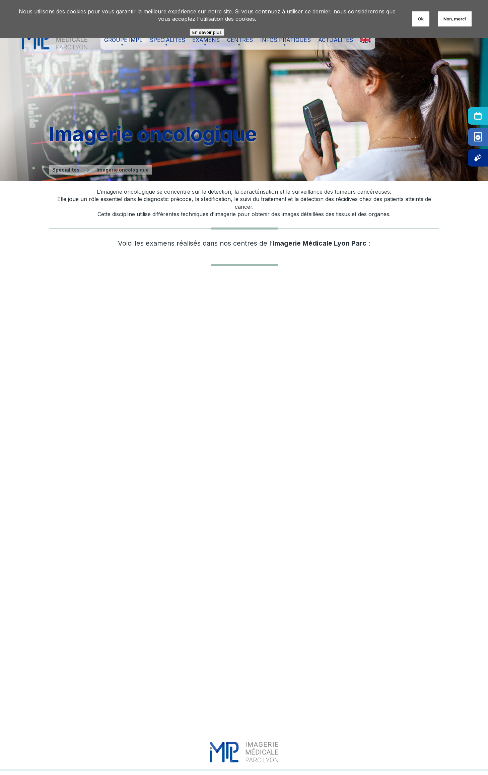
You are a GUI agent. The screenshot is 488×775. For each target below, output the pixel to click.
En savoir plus (207, 32)
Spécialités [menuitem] (165, 43)
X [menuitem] (365, 40)
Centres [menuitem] (238, 43)
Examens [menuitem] (204, 43)
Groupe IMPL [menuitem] (121, 43)
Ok (421, 18)
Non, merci (454, 18)
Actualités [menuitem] (335, 40)
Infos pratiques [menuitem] (284, 43)
